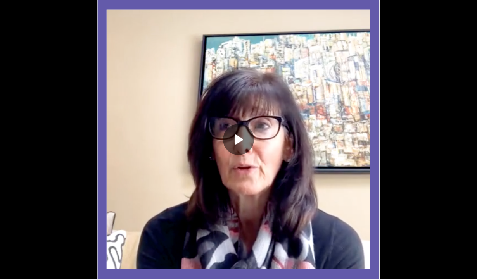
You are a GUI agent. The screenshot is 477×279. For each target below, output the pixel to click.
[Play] (238, 139)
